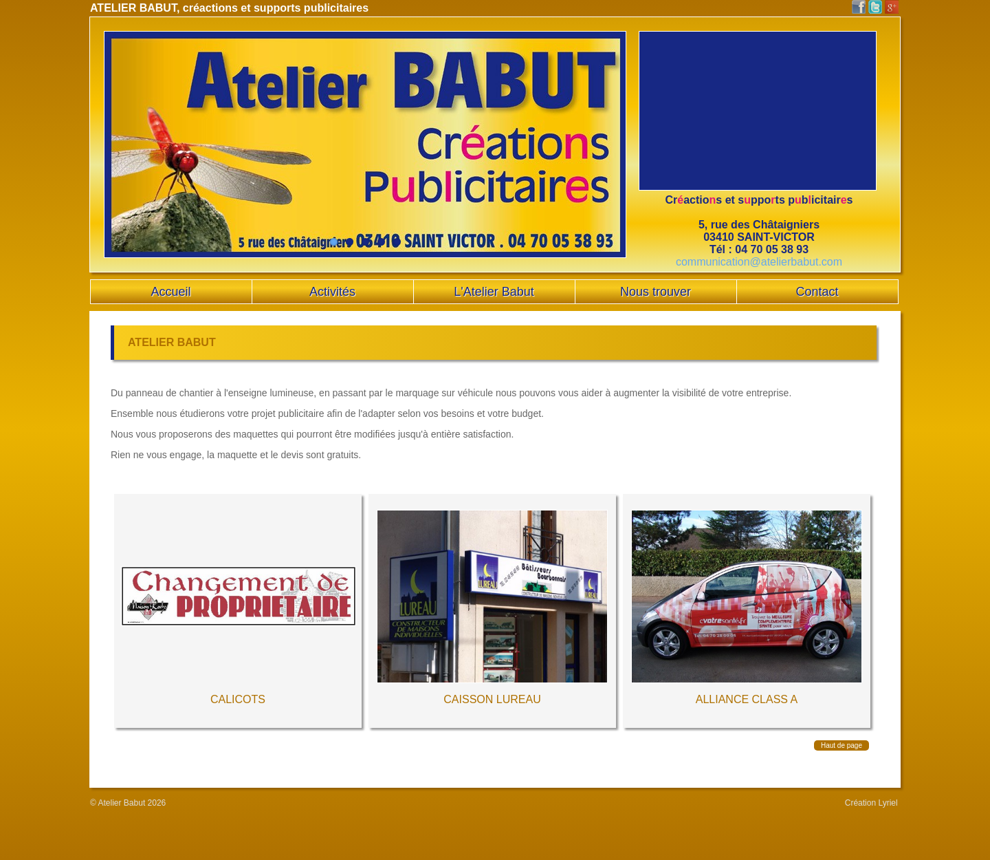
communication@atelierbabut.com (759, 262)
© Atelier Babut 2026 (128, 803)
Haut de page (841, 745)
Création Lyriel (871, 803)
